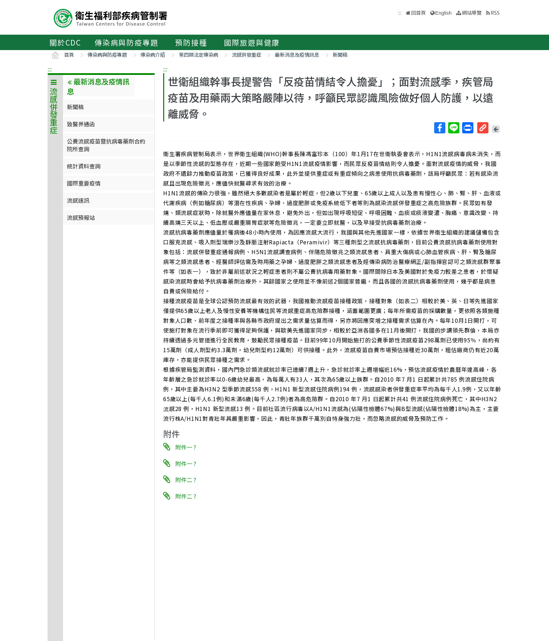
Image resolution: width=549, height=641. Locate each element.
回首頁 (418, 12)
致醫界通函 (81, 124)
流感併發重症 (246, 54)
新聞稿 (340, 54)
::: (50, 69)
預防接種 (191, 42)
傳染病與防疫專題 (126, 42)
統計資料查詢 (83, 166)
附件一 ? (185, 447)
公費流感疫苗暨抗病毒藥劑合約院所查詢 (106, 145)
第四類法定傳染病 (198, 54)
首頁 (69, 54)
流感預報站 (81, 217)
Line (453, 127)
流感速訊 (78, 200)
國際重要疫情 (83, 183)
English (443, 13)
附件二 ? (185, 479)
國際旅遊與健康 (252, 42)
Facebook (439, 127)
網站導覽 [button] (471, 12)
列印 (467, 127)
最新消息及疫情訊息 (297, 54)
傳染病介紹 (152, 54)
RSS (495, 12)
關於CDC (65, 42)
